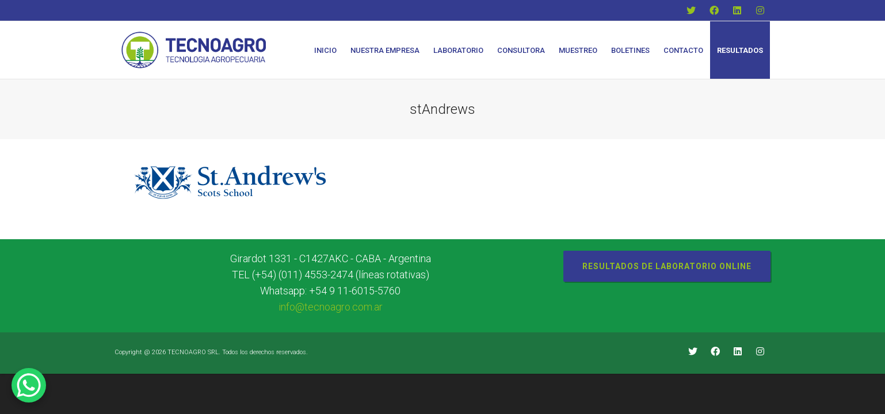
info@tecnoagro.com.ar (331, 307)
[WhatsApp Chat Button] (29, 385)
